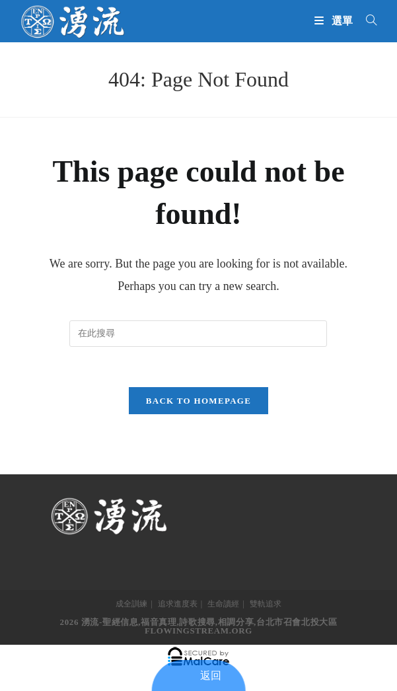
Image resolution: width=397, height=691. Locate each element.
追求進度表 (178, 603)
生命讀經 (223, 603)
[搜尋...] (366, 20)
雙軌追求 (265, 603)
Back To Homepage (198, 401)
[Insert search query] (198, 333)
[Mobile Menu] (335, 20)
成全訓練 (131, 603)
